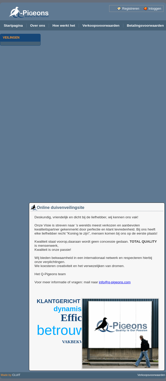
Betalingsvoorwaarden (145, 25)
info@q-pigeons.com (115, 282)
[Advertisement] (20, 125)
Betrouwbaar (75, 330)
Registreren (130, 8)
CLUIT (16, 374)
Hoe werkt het (64, 25)
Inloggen (154, 8)
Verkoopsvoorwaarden (101, 25)
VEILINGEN (11, 37)
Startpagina (13, 25)
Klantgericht (58, 301)
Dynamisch (72, 309)
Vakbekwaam (77, 341)
